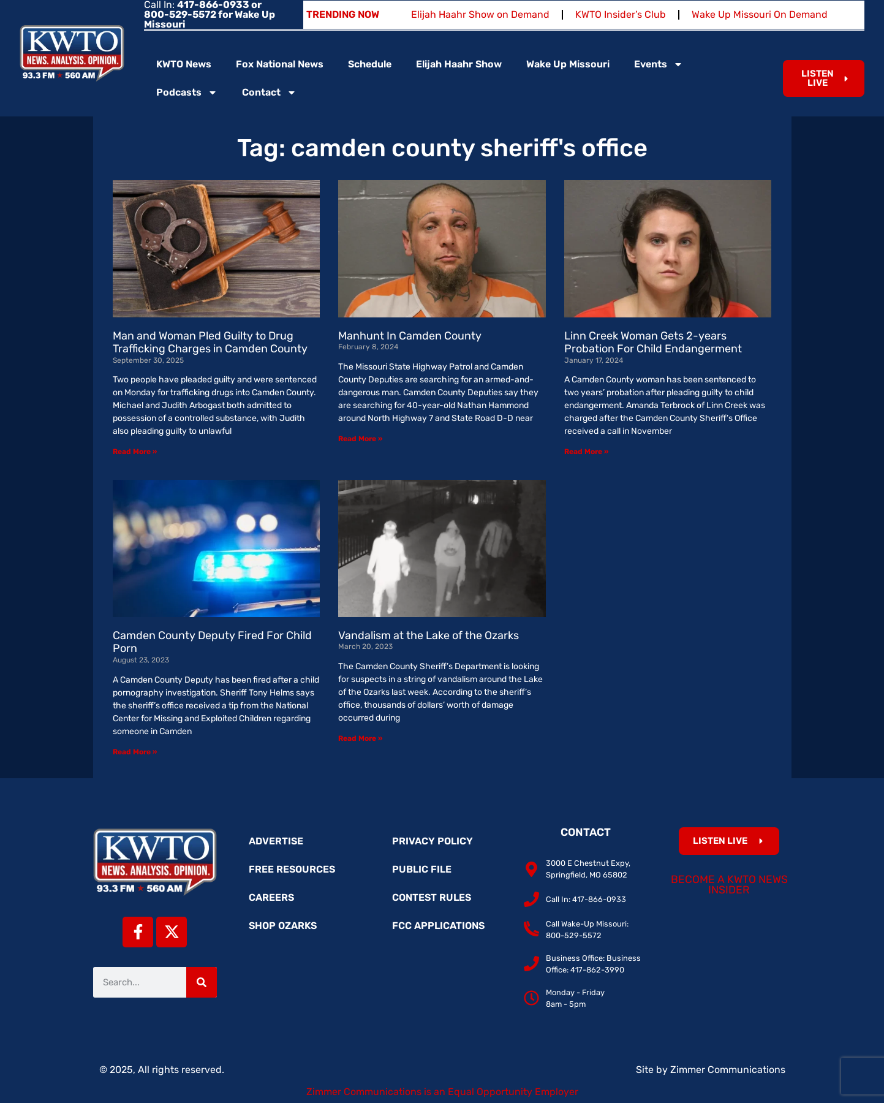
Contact (269, 92)
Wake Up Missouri (568, 64)
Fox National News (279, 64)
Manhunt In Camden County (410, 336)
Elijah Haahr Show (459, 64)
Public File (421, 869)
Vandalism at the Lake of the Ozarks (428, 635)
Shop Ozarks (283, 925)
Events (658, 64)
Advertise (276, 841)
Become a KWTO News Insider (729, 884)
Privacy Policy (432, 841)
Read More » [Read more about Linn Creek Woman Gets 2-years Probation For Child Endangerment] (586, 451)
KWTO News (183, 64)
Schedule (369, 64)
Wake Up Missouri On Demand (760, 14)
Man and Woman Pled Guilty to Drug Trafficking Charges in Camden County (210, 342)
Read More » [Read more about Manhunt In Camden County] (360, 438)
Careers (271, 897)
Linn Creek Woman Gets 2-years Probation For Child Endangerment (653, 342)
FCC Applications (438, 925)
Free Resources (292, 869)
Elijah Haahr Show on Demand (480, 14)
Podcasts (186, 92)
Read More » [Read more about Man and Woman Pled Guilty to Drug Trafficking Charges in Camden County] (135, 451)
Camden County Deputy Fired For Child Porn (212, 642)
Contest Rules (431, 897)
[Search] (201, 982)
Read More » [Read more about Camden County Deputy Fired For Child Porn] (135, 752)
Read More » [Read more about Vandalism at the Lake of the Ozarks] (360, 738)
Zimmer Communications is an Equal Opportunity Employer (442, 1091)
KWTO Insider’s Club (620, 14)
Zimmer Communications (727, 1069)
